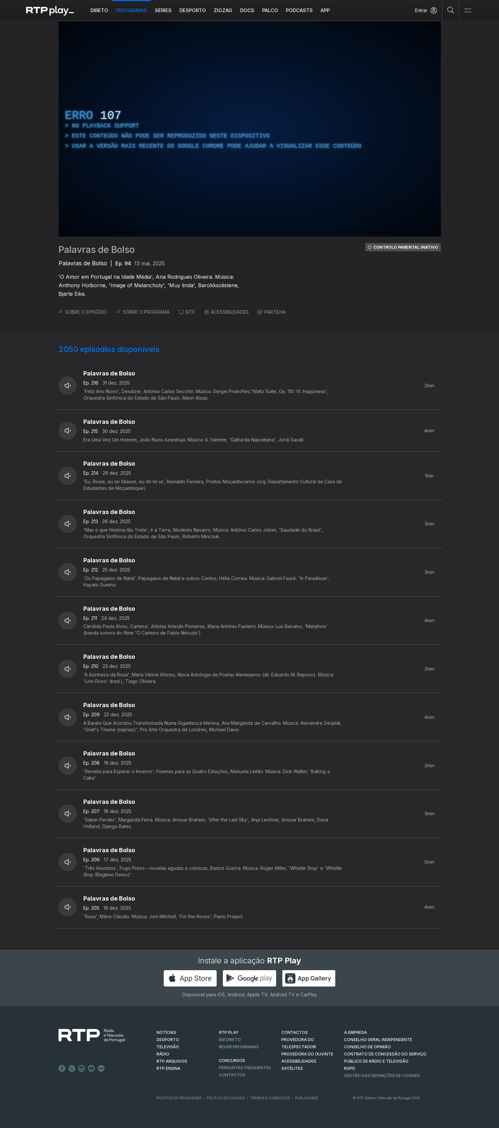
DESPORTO (168, 1039)
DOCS (247, 10)
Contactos (232, 1074)
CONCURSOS (232, 1060)
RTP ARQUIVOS (172, 1061)
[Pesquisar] (450, 10)
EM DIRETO (230, 1039)
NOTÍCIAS (166, 1032)
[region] (249, 129)
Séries (163, 10)
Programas (131, 10)
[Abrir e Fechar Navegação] (467, 10)
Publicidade (306, 1098)
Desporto (192, 10)
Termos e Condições (270, 1098)
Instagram (81, 1068)
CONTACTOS (294, 1032)
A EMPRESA (355, 1032)
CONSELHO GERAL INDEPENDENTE (378, 1039)
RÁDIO (163, 1054)
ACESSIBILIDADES (226, 312)
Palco (270, 10)
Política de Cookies (226, 1098)
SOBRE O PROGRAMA (143, 312)
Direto (99, 10)
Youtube (91, 1068)
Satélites (292, 1068)
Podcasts (299, 10)
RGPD (349, 1068)
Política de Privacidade (179, 1098)
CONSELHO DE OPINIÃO (367, 1046)
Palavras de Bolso (96, 249)
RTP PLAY (229, 1032)
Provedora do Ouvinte (307, 1054)
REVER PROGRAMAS (239, 1046)
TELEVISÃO (168, 1046)
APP (325, 10)
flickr (101, 1068)
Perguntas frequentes (245, 1067)
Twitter (71, 1068)
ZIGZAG (223, 10)
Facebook (62, 1068)
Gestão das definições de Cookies (382, 1075)
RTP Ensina (168, 1068)
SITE (187, 312)
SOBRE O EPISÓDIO (82, 312)
